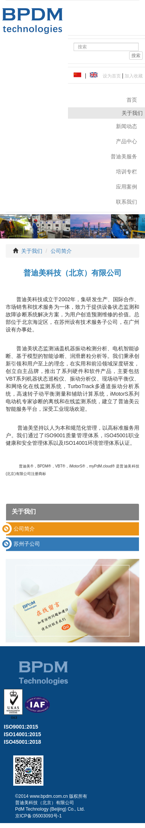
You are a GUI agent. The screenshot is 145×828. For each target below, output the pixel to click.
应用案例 (126, 187)
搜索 (135, 55)
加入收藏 (133, 76)
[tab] (72, 528)
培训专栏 (126, 172)
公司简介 (61, 251)
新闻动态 (126, 126)
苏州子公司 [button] (27, 544)
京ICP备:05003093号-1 (38, 816)
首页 (131, 100)
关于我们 (31, 251)
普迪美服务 (124, 156)
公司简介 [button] (24, 529)
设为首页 (110, 76)
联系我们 (126, 202)
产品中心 (126, 141)
